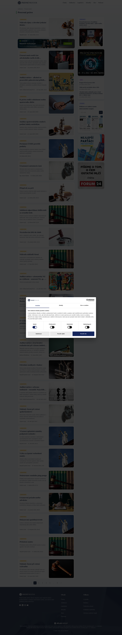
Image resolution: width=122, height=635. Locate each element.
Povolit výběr (61, 333)
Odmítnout (39, 333)
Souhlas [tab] (37, 305)
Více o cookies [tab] (84, 305)
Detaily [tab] (61, 305)
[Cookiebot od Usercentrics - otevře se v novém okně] (87, 300)
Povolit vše (83, 333)
